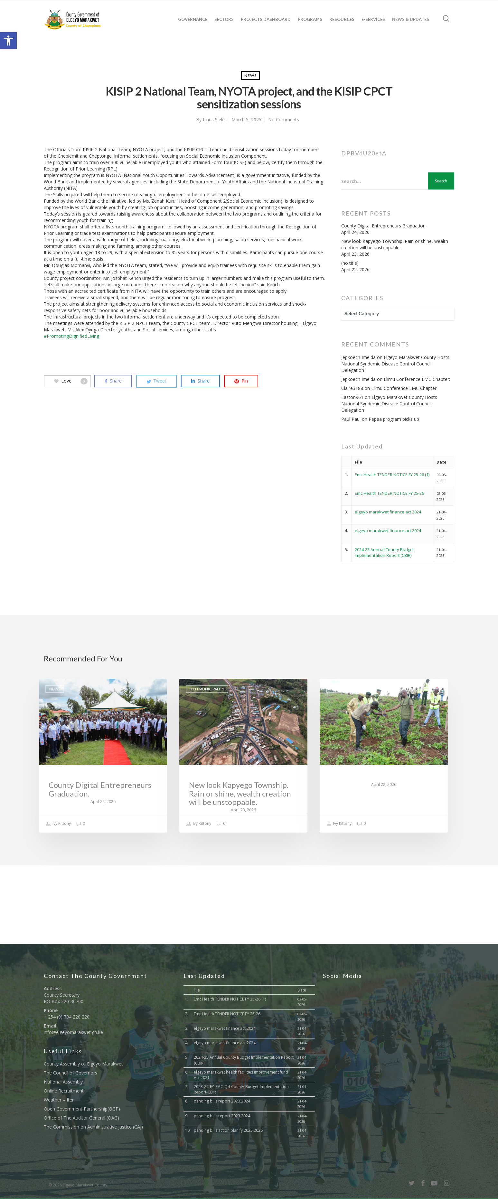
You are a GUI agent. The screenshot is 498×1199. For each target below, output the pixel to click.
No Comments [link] (283, 119)
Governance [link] (192, 19)
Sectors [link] (224, 19)
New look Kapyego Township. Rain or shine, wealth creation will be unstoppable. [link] (394, 244)
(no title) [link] (350, 263)
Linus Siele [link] (214, 119)
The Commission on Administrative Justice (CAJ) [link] (93, 1127)
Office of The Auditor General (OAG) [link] (81, 1118)
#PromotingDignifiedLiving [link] (71, 336)
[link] (8, 40)
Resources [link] (341, 19)
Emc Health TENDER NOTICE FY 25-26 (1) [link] (392, 474)
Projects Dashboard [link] (266, 19)
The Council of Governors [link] (70, 1073)
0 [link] (80, 823)
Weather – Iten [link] (59, 1100)
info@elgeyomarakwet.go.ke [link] (73, 1032)
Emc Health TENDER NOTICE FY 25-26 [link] (389, 493)
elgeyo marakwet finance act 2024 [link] (388, 512)
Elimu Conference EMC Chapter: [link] (417, 379)
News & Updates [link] (410, 19)
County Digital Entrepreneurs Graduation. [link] (384, 226)
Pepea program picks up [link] (394, 419)
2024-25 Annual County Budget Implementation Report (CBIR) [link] (384, 552)
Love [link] (71, 380)
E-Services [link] (373, 19)
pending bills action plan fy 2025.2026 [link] (228, 1130)
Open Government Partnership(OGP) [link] (82, 1109)
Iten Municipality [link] (207, 689)
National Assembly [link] (63, 1082)
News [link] (250, 75)
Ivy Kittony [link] (58, 823)
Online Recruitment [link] (64, 1091)
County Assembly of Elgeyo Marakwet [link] (83, 1064)
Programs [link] (310, 19)
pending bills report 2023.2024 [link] (222, 1101)
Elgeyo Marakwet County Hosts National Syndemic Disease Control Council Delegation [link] (395, 363)
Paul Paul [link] (351, 419)
